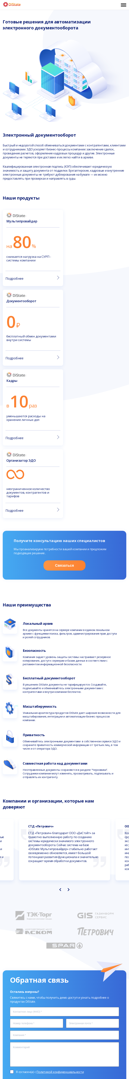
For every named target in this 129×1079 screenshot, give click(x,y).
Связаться (64, 413)
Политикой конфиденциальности (60, 920)
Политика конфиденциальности (64, 1062)
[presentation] (60, 737)
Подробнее (32, 278)
